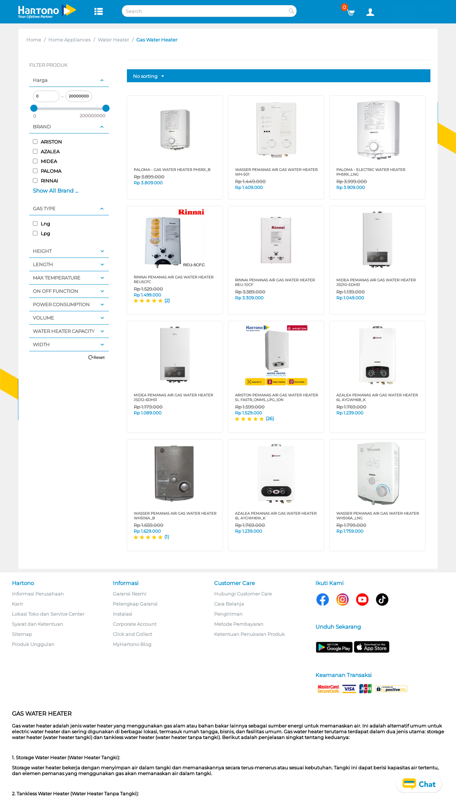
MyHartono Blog (132, 644)
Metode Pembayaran (239, 624)
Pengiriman (228, 614)
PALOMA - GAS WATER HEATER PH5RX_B (172, 169)
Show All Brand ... (55, 190)
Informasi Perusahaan (38, 594)
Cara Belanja (229, 604)
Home (33, 40)
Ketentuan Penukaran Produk (249, 634)
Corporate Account (134, 624)
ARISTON (47, 142)
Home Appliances (69, 40)
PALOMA (47, 171)
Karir (17, 604)
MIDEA (45, 161)
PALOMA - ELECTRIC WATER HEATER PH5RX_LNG (370, 172)
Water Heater (113, 40)
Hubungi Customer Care (243, 594)
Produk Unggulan (33, 644)
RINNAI (45, 181)
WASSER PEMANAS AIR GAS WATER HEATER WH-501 (276, 172)
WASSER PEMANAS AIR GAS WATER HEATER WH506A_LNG (377, 515)
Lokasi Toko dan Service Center (48, 614)
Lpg (41, 233)
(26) (270, 418)
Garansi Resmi (129, 594)
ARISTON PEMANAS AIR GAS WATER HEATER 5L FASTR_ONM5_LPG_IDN (276, 397)
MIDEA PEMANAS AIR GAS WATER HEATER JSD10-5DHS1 (376, 282)
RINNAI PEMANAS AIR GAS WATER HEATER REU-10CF (275, 282)
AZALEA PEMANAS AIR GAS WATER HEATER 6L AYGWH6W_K (275, 515)
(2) (167, 300)
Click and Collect (132, 634)
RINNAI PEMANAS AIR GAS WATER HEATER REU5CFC (173, 279)
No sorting (148, 76)
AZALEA (46, 151)
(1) (166, 537)
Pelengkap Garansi (135, 604)
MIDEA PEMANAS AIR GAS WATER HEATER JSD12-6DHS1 (173, 397)
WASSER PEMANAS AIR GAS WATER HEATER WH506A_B (175, 515)
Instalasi (122, 614)
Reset (99, 357)
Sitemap (22, 634)
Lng (41, 224)
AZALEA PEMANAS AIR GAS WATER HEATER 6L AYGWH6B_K (377, 397)
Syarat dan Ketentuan (37, 624)
